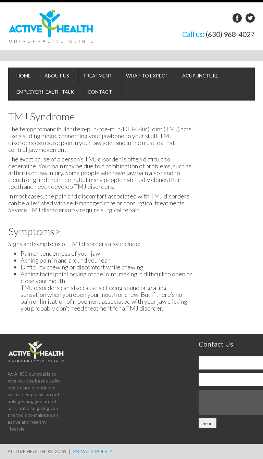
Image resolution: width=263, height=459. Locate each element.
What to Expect (147, 75)
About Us (57, 75)
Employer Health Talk (45, 92)
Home (23, 75)
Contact (100, 92)
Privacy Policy (93, 451)
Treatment (97, 75)
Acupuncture (200, 75)
